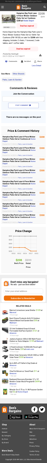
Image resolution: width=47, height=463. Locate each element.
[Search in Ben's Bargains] (45, 7)
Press (31, 443)
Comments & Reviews (23, 88)
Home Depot (28, 20)
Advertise (32, 439)
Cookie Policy (34, 451)
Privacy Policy (34, 446)
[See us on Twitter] (42, 409)
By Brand (5, 443)
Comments (13, 61)
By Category (6, 436)
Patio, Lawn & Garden (12, 80)
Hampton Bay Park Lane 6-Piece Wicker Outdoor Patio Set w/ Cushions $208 (27, 17)
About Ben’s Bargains (37, 429)
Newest (4, 432)
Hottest (4, 429)
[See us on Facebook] (34, 409)
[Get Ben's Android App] (31, 417)
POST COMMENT (23, 105)
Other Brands (18, 74)
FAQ (30, 432)
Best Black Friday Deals (10, 455)
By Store (5, 439)
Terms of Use (34, 455)
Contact (32, 436)
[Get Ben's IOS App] (16, 417)
